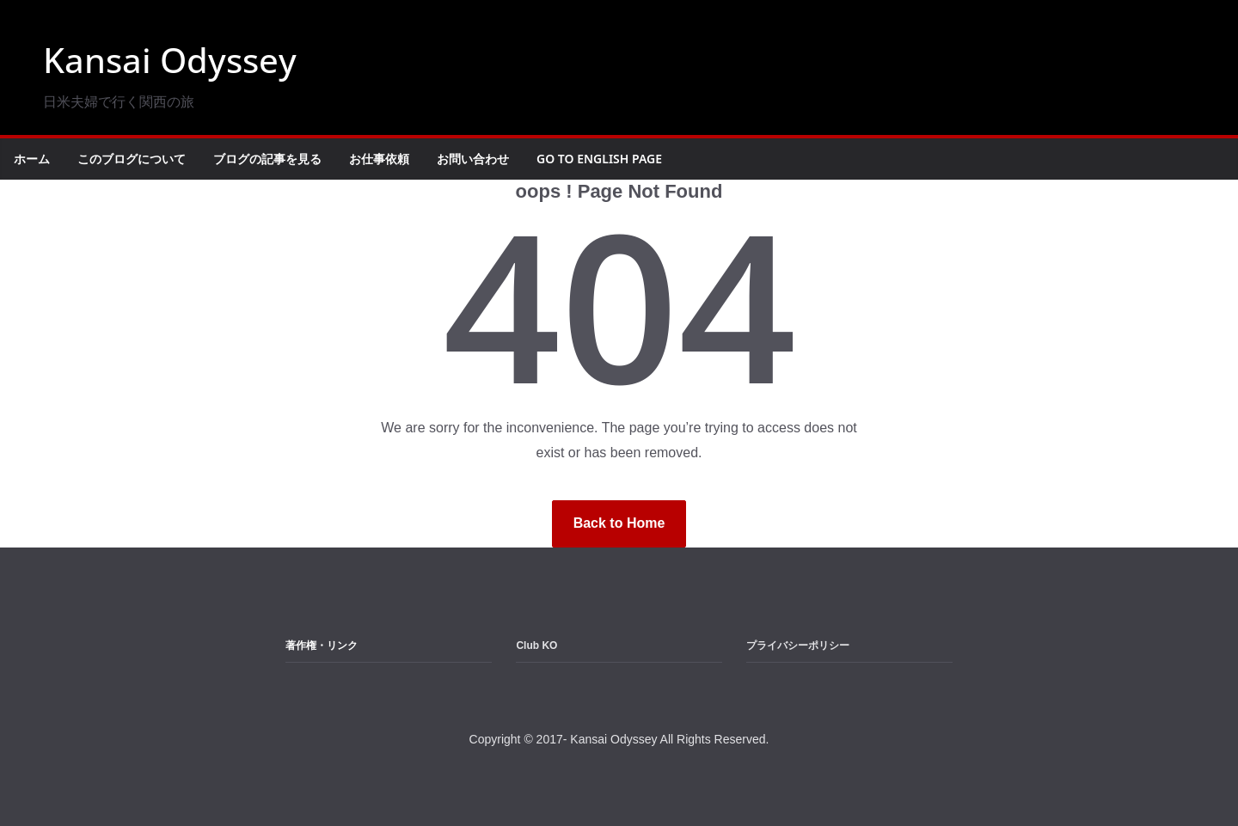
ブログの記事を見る (267, 158)
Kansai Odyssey (170, 59)
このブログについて (131, 158)
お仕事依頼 (379, 158)
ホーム (32, 158)
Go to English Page (599, 158)
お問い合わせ (473, 158)
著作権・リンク (321, 645)
